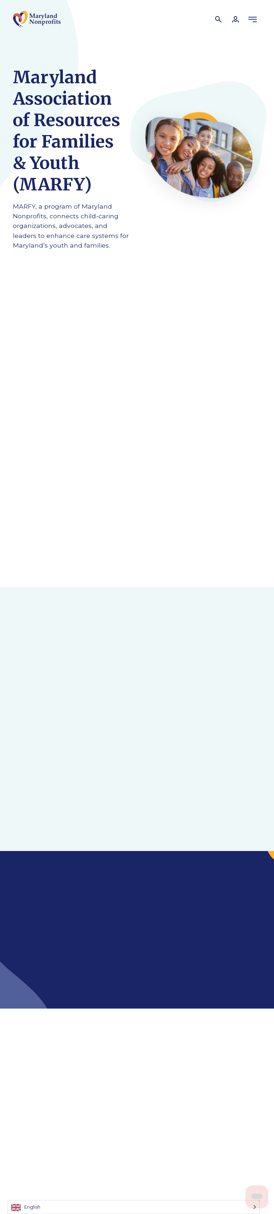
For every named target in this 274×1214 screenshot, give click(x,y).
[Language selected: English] (133, 1207)
